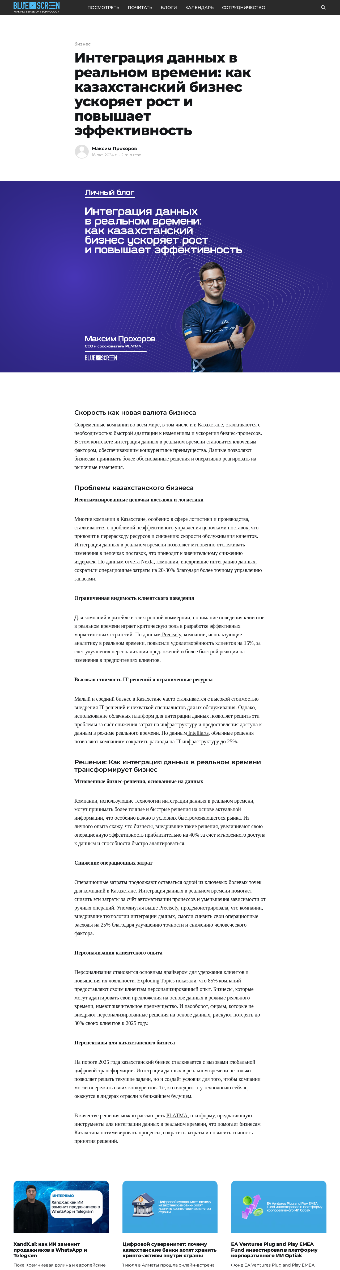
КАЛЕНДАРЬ (199, 7)
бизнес (82, 44)
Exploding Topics (156, 980)
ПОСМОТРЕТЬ (103, 7)
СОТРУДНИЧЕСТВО (243, 7)
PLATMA (177, 1115)
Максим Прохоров (114, 148)
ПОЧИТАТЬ (140, 7)
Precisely (171, 634)
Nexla (147, 562)
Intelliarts (198, 733)
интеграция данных (136, 442)
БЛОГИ (169, 7)
